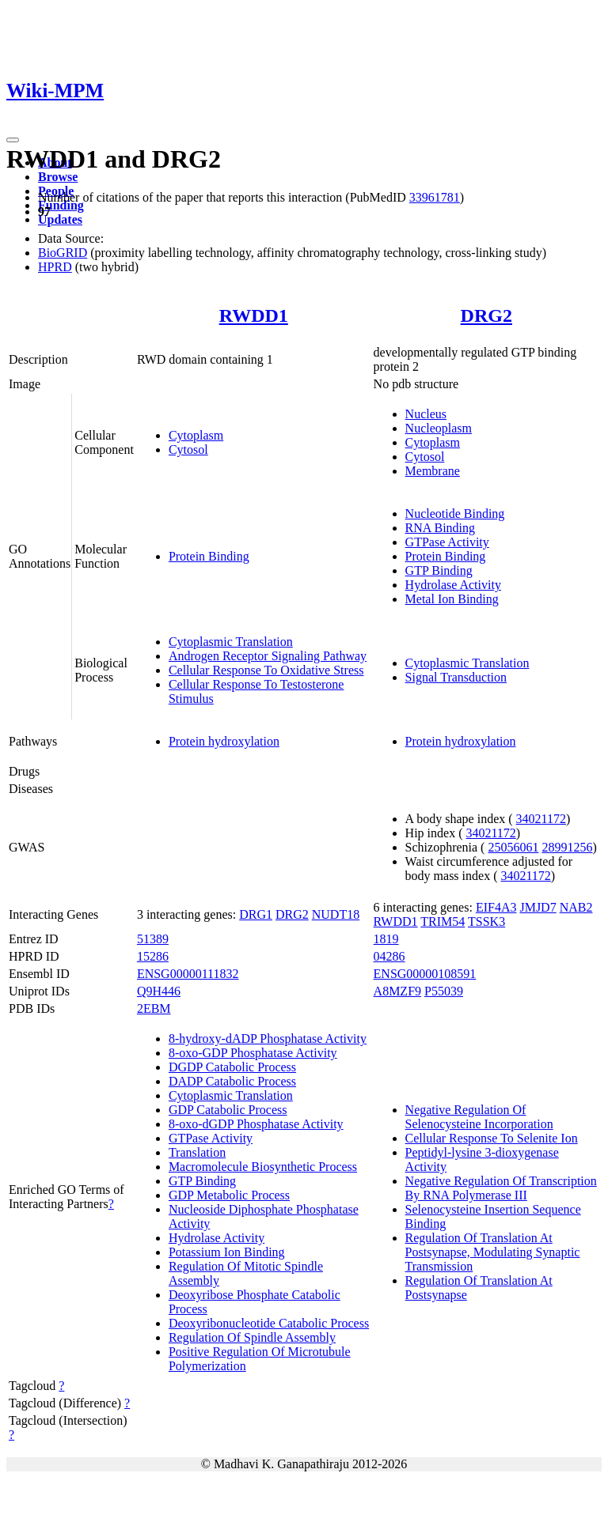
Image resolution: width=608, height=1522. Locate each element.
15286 (153, 956)
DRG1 (255, 914)
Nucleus (425, 414)
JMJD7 (537, 907)
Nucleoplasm (438, 428)
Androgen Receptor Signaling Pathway (268, 656)
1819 (386, 939)
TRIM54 (442, 921)
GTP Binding (439, 570)
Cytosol (188, 449)
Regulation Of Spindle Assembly (252, 1337)
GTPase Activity (447, 542)
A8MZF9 (397, 991)
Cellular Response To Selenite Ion (491, 1138)
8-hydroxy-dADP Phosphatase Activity (268, 1038)
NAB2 (576, 907)
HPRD (55, 267)
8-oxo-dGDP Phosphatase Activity (256, 1124)
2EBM (154, 1008)
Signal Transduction (456, 677)
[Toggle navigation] (12, 140)
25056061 (513, 847)
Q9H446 (158, 991)
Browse (58, 176)
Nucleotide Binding (455, 513)
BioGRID (62, 252)
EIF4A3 (496, 907)
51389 (153, 939)
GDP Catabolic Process (228, 1109)
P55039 (443, 991)
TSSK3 (486, 921)
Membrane (432, 471)
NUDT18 (335, 914)
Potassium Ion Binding (227, 1252)
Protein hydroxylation (224, 741)
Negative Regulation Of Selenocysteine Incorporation (479, 1117)
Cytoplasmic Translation (231, 641)
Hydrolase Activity (453, 584)
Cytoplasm (196, 435)
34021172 (541, 818)
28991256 (567, 847)
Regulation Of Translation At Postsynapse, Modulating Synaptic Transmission (492, 1252)
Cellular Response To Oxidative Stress (266, 670)
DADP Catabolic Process (232, 1081)
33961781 (434, 197)
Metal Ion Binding (452, 599)
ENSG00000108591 (425, 973)
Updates (60, 219)
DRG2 (486, 315)
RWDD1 (253, 315)
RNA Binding (440, 527)
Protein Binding (209, 556)
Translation (197, 1152)
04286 (389, 956)
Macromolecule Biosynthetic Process (263, 1166)
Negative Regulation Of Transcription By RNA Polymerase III (501, 1188)
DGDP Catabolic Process (232, 1067)
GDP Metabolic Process (229, 1195)
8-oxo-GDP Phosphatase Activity (253, 1052)
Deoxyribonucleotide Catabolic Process (269, 1323)
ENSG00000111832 (188, 973)
